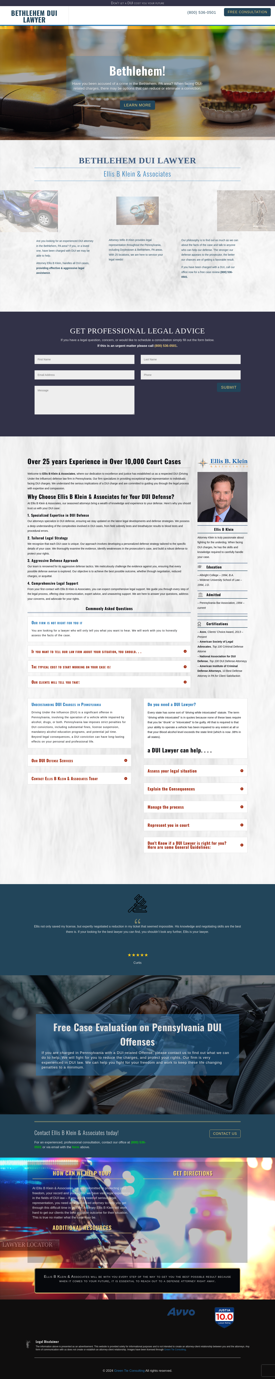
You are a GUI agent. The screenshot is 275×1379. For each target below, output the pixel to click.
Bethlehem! (137, 72)
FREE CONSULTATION (247, 12)
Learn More (137, 107)
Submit (229, 387)
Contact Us (225, 1134)
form (76, 1147)
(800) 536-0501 (201, 12)
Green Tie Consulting (175, 1349)
